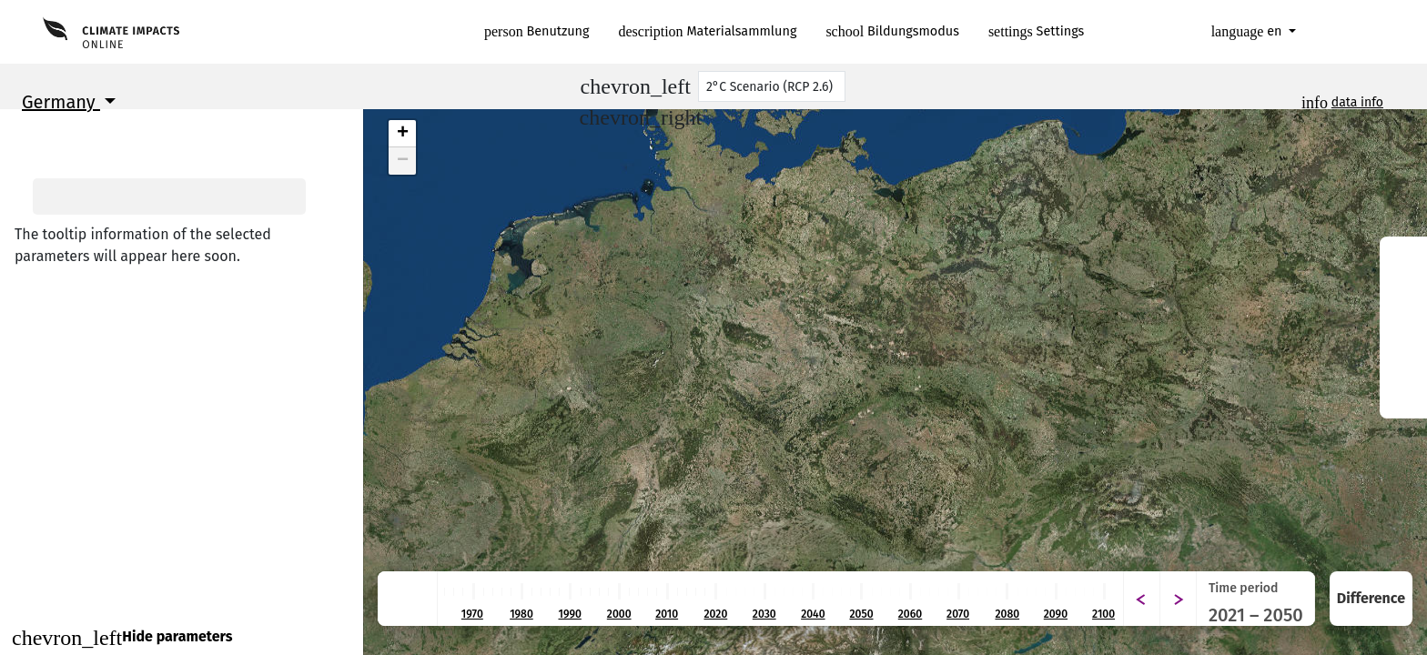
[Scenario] (771, 86)
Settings (1036, 31)
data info (1357, 102)
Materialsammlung (708, 31)
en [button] (1248, 31)
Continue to (181, 595)
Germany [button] (61, 102)
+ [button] (403, 133)
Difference (1371, 598)
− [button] (403, 161)
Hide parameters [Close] (122, 638)
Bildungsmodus (892, 31)
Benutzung (537, 31)
